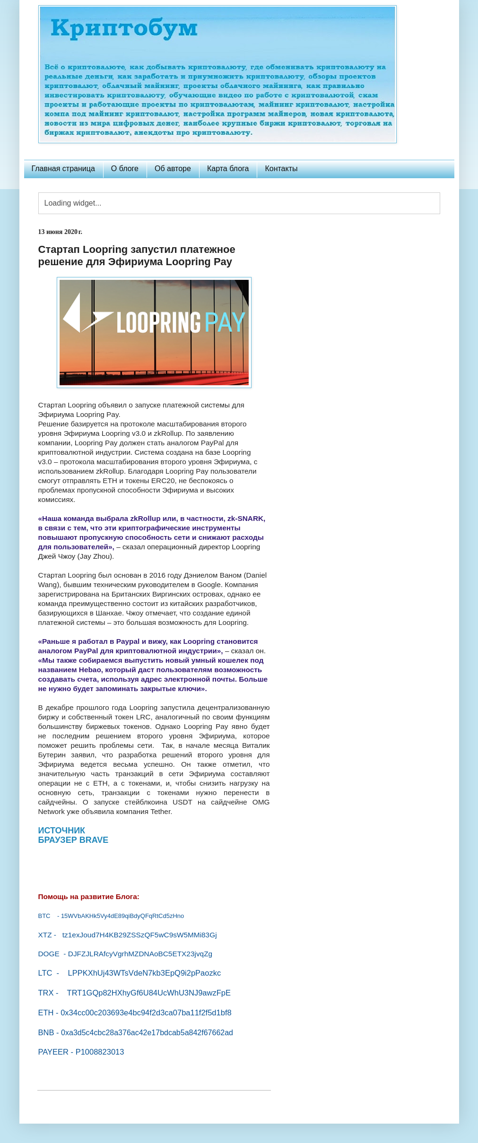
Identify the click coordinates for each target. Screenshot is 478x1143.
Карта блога (228, 169)
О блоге (125, 169)
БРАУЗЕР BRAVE (73, 840)
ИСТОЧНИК (62, 830)
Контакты (281, 169)
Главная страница (63, 169)
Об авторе (173, 169)
